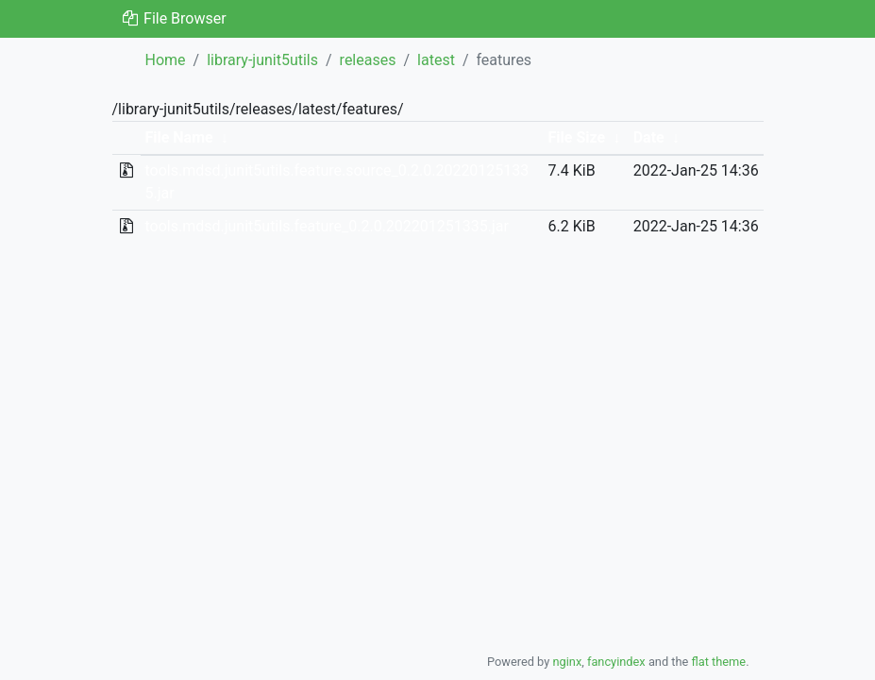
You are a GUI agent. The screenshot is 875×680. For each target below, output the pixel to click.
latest (436, 60)
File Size (577, 137)
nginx (566, 661)
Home (165, 60)
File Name (178, 137)
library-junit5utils (262, 60)
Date (649, 137)
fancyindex (616, 661)
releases (368, 60)
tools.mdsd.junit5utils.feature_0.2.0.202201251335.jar (326, 226)
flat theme (719, 661)
